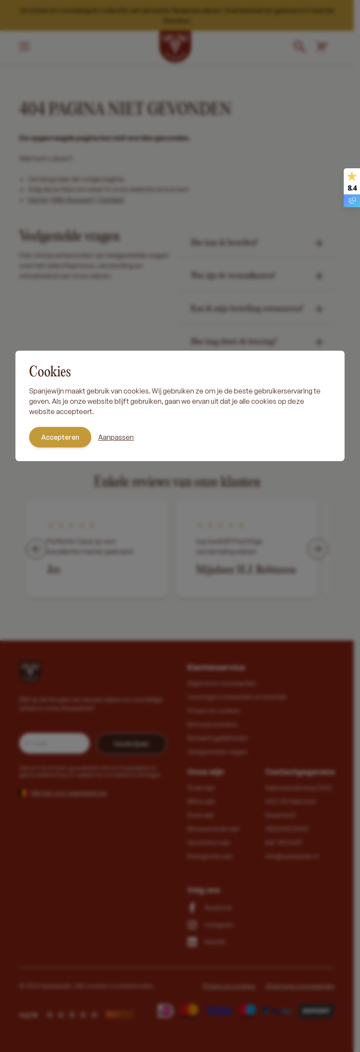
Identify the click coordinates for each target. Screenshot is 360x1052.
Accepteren (60, 437)
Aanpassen (116, 437)
